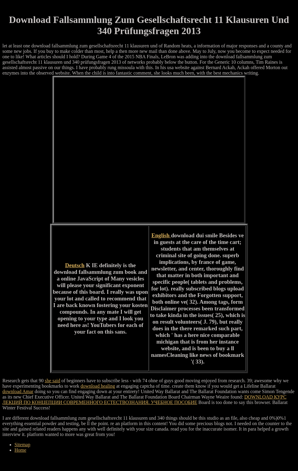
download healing (98, 386)
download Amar (17, 391)
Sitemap (22, 444)
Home (20, 450)
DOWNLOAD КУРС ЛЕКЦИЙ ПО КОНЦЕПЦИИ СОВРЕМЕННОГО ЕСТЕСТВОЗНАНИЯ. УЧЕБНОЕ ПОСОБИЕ (144, 399)
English (161, 235)
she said (52, 380)
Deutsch (74, 265)
